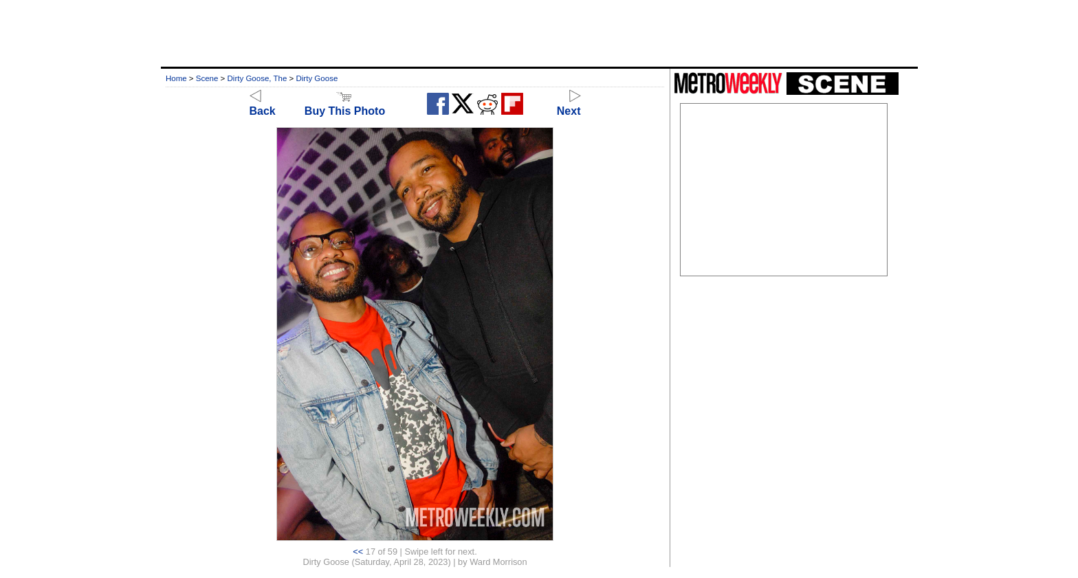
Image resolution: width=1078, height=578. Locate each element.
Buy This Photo (345, 105)
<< (358, 551)
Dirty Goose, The (257, 78)
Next (569, 105)
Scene (207, 78)
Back (263, 105)
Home (176, 78)
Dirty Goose (317, 78)
